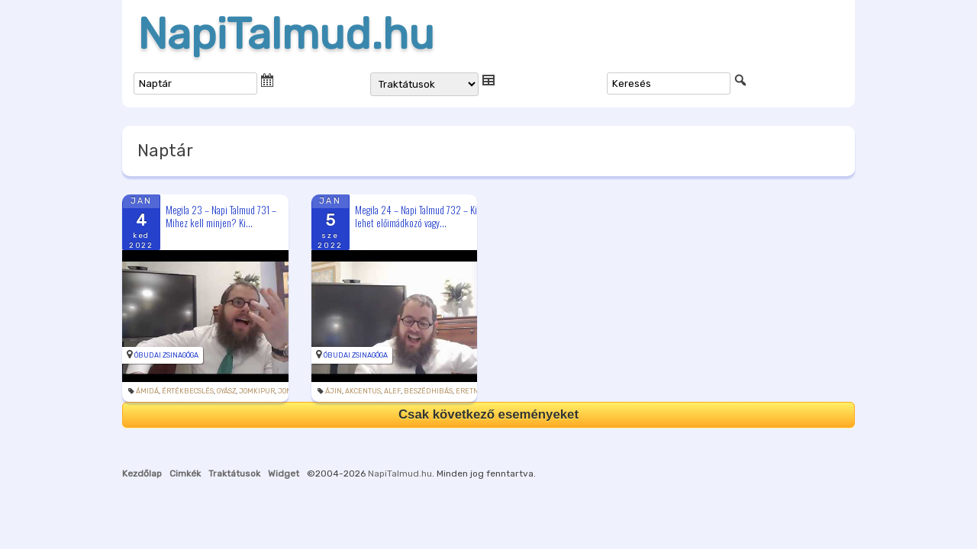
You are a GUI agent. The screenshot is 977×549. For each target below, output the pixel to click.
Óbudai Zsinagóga (166, 355)
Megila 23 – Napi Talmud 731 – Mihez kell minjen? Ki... (221, 216)
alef (392, 391)
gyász (226, 391)
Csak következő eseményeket (488, 414)
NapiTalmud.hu (285, 34)
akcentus (363, 391)
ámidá (147, 391)
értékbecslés (188, 391)
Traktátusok (234, 473)
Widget (283, 473)
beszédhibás (428, 391)
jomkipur (257, 391)
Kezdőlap (142, 473)
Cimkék (185, 473)
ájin (333, 391)
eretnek (472, 391)
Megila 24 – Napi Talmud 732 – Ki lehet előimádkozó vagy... (416, 216)
